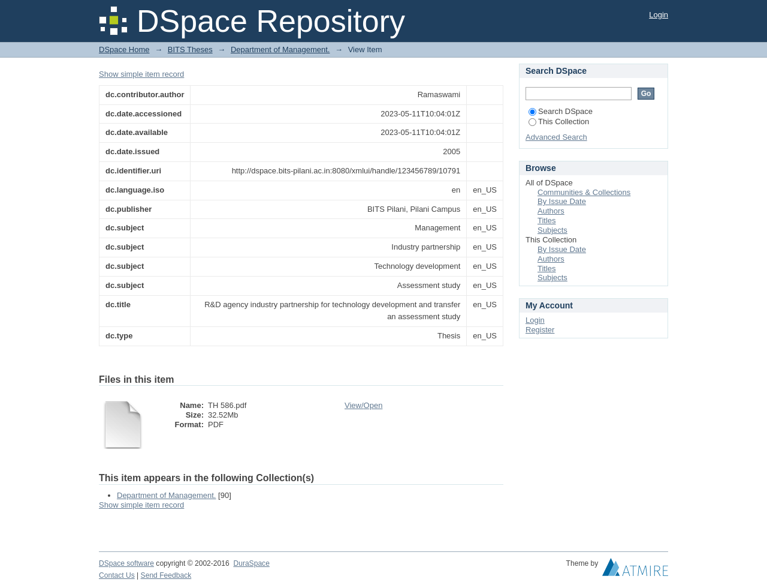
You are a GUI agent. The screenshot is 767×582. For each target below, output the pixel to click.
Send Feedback (166, 575)
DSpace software (126, 563)
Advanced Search (556, 137)
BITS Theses (190, 49)
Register (540, 329)
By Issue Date (561, 201)
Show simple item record (141, 74)
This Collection (559, 121)
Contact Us (117, 575)
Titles (546, 220)
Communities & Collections (583, 192)
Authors (550, 210)
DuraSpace (251, 563)
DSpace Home (124, 49)
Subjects (552, 230)
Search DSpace (561, 111)
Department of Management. (280, 49)
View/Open (363, 405)
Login (658, 14)
